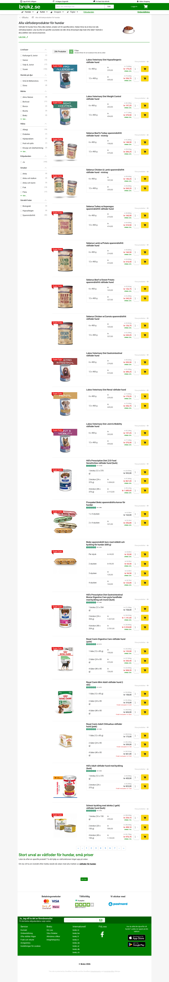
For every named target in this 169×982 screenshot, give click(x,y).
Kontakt (24, 930)
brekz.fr (76, 936)
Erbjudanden (89, 12)
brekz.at (76, 946)
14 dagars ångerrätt (61, 1)
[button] (134, 7)
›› (123, 848)
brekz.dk (76, 949)
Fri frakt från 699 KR (102, 1)
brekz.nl (76, 930)
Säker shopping (144, 1)
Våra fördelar (52, 933)
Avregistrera (25, 943)
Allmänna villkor (53, 936)
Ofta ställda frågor (28, 936)
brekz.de (76, 943)
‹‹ (78, 848)
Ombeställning (143, 12)
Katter (42, 12)
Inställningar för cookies (30, 946)
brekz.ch (76, 952)
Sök (109, 7)
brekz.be (76, 933)
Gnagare (57, 12)
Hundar (28, 12)
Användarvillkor (109, 971)
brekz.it (76, 940)
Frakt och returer (27, 940)
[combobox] (80, 6)
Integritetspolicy (53, 940)
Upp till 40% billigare (29, 1)
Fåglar (72, 12)
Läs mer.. (84, 879)
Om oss (50, 930)
